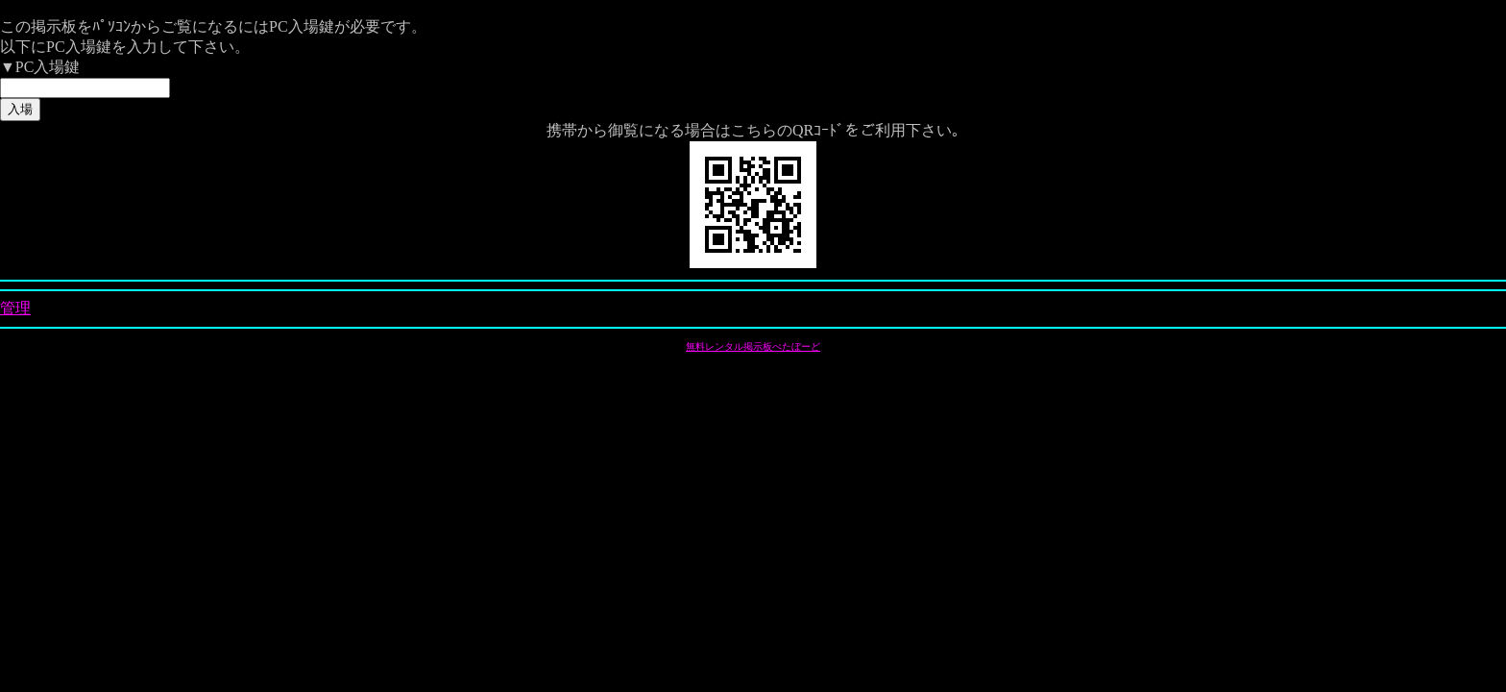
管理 (15, 308)
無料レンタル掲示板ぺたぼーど (753, 346)
